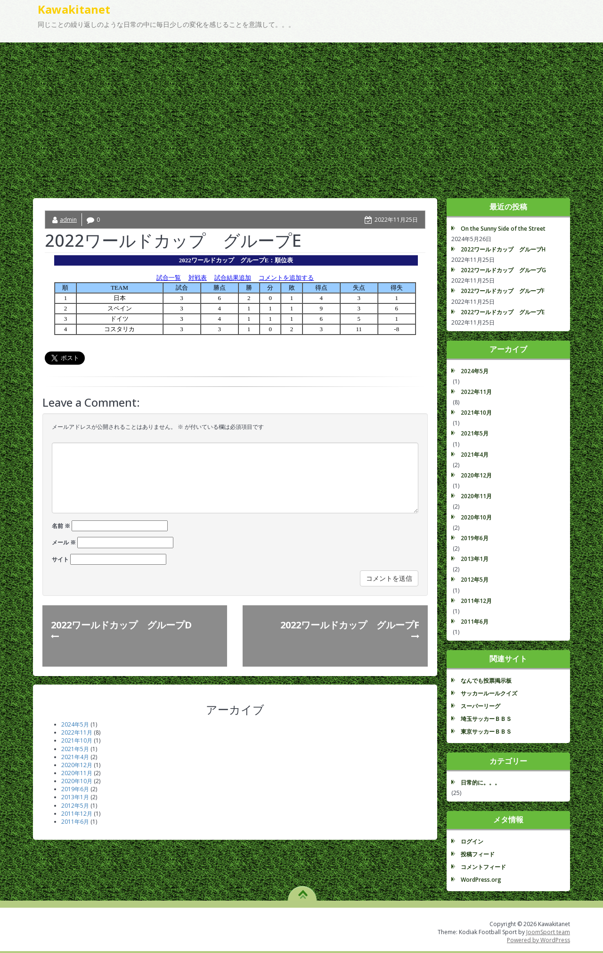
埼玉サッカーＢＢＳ (486, 719)
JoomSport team (548, 932)
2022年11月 (76, 732)
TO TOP (302, 891)
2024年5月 (75, 724)
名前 (61, 526)
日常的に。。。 (480, 782)
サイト (60, 559)
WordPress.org (481, 880)
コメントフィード (483, 867)
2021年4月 (75, 757)
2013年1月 (75, 797)
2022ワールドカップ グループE (503, 312)
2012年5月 (75, 806)
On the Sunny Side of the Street (503, 229)
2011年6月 (75, 822)
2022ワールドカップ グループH (503, 249)
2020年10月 (76, 781)
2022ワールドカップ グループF (503, 291)
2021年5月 (75, 749)
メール (64, 542)
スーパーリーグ (480, 706)
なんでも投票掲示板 (486, 681)
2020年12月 (76, 765)
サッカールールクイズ (489, 693)
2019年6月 (75, 789)
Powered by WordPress (538, 940)
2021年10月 (76, 740)
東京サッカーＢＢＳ (486, 731)
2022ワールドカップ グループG (503, 270)
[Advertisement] (301, 113)
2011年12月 (76, 814)
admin (68, 220)
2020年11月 (76, 773)
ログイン (472, 841)
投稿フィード (478, 854)
